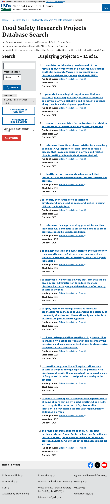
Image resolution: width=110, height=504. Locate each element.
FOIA (4, 487)
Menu (106, 8)
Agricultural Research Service (89, 475)
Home (5, 464)
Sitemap (15, 464)
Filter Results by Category (18, 110)
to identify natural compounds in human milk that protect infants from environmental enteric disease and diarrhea (74, 177)
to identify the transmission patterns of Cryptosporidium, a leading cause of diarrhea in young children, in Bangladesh (73, 203)
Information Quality (48, 497)
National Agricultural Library (33, 6)
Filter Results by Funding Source (18, 120)
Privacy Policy (45, 475)
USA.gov (78, 487)
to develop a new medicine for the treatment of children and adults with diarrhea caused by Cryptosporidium (75, 124)
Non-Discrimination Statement (54, 481)
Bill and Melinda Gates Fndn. (71, 79)
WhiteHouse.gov (82, 493)
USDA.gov (79, 481)
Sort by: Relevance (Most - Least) (17, 129)
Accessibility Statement (14, 493)
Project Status (11, 71)
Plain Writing (8, 481)
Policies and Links (11, 475)
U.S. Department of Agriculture (27, 9)
